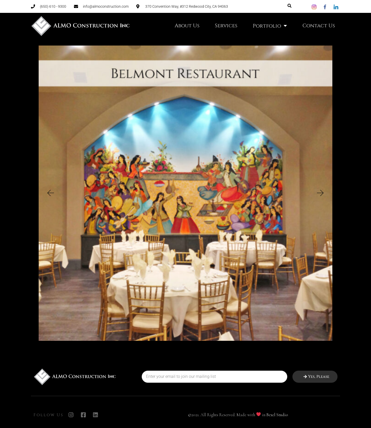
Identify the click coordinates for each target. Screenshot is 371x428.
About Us (187, 25)
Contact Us (318, 25)
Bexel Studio (277, 414)
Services (226, 25)
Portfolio (270, 26)
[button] (50, 210)
